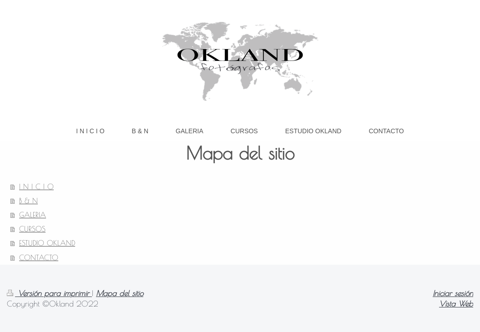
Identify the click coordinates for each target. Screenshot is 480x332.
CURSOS (32, 229)
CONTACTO (38, 257)
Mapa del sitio (119, 293)
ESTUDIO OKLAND (47, 243)
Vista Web (456, 303)
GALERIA (32, 215)
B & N (28, 200)
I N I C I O (36, 186)
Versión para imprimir (49, 293)
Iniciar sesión (453, 293)
